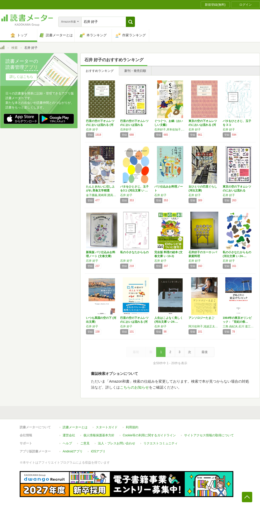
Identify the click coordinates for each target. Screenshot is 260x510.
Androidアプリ (73, 451)
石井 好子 (92, 129)
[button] (130, 22)
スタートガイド (107, 427)
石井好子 (126, 129)
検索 (14, 48)
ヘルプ (67, 443)
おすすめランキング (100, 71)
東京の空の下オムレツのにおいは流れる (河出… (203, 124)
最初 (136, 352)
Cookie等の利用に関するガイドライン (149, 435)
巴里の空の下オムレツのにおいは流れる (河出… (100, 124)
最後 (204, 352)
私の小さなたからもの (134, 252)
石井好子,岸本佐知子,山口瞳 (170, 129)
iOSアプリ (98, 451)
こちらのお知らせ (134, 387)
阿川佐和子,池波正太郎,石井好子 (204, 326)
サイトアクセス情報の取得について (209, 435)
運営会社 (69, 435)
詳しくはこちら (21, 77)
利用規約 (132, 427)
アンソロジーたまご (201, 317)
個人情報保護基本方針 (98, 435)
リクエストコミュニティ (160, 443)
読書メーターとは (75, 427)
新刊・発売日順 (135, 71)
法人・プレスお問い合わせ (116, 443)
